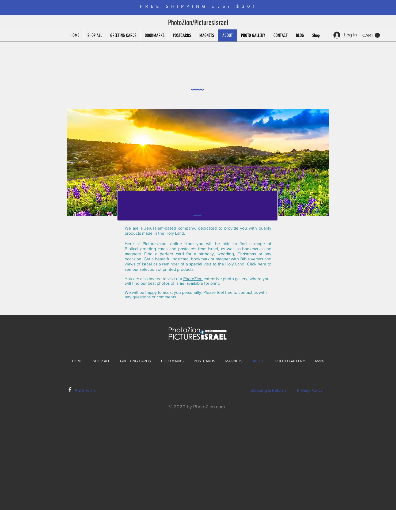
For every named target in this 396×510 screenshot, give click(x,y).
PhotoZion (193, 278)
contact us (248, 292)
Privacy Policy (310, 390)
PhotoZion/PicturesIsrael (198, 22)
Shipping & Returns (268, 390)
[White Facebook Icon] (70, 389)
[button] (371, 35)
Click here (256, 264)
